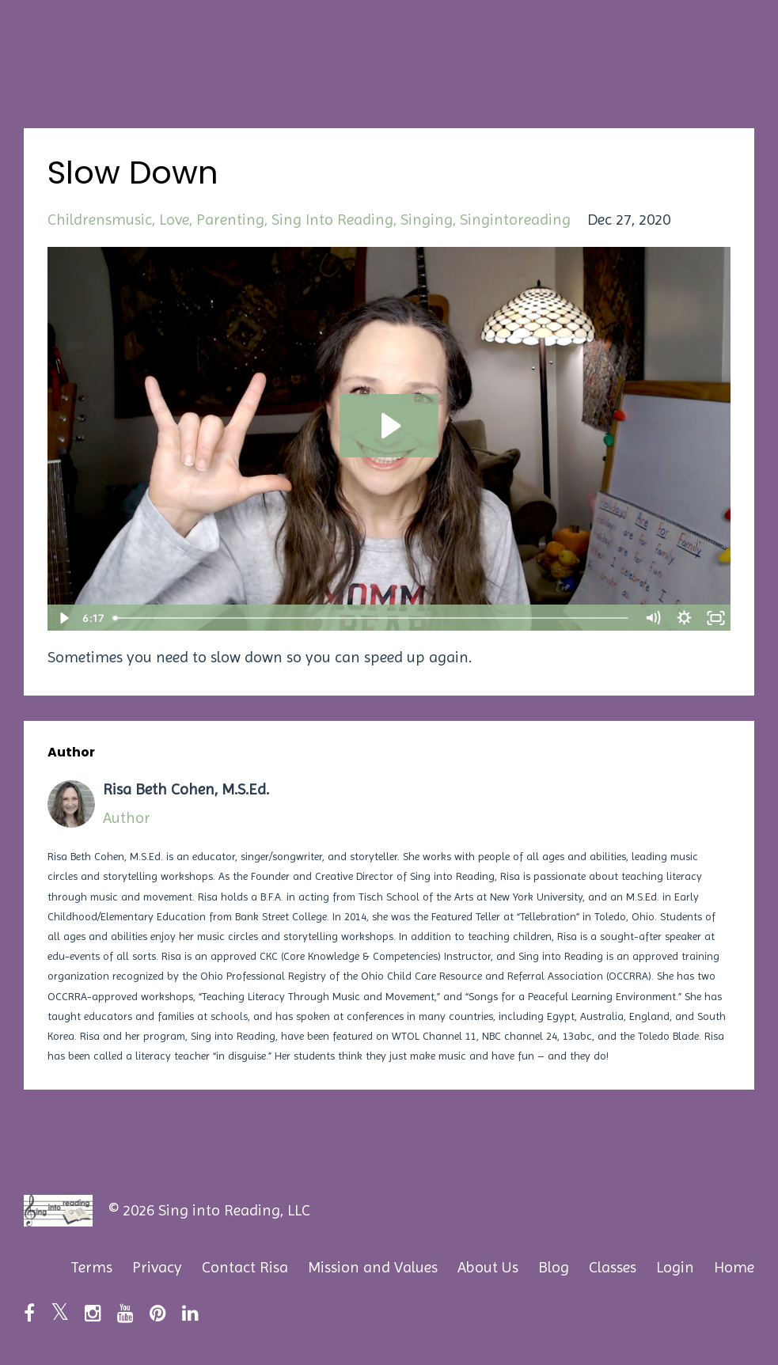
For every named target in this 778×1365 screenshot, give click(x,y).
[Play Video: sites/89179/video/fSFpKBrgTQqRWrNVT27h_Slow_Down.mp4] (389, 425)
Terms (91, 1267)
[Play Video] (62, 618)
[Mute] (652, 618)
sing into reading (332, 219)
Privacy (157, 1267)
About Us (487, 1267)
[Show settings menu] (684, 618)
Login (675, 1267)
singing (426, 219)
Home (734, 1267)
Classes (612, 1267)
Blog (553, 1267)
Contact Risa (245, 1267)
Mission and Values (373, 1267)
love (174, 219)
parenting (230, 219)
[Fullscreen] (715, 618)
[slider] (372, 618)
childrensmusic (99, 219)
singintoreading (515, 219)
